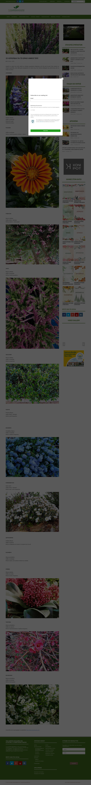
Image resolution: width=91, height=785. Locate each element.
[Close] (62, 79)
